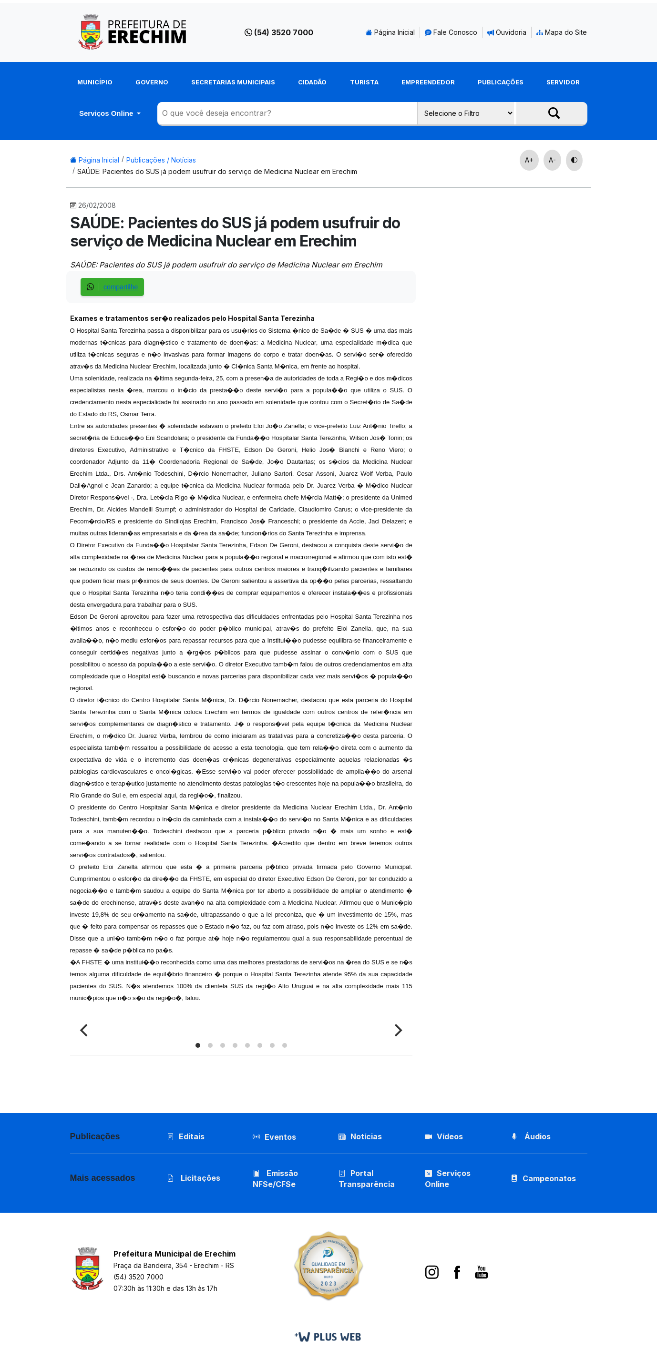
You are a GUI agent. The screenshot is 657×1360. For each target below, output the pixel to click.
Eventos (280, 1137)
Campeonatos (549, 1178)
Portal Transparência (367, 1178)
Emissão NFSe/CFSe (275, 1178)
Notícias (360, 1136)
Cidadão (312, 82)
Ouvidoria (506, 32)
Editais (186, 1136)
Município (95, 82)
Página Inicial (390, 32)
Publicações (501, 82)
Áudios (531, 1136)
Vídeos (444, 1136)
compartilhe (112, 287)
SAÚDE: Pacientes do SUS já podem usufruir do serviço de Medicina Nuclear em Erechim (217, 171)
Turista (364, 82)
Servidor (563, 82)
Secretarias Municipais (233, 82)
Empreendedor (428, 82)
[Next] (397, 1030)
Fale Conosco (451, 32)
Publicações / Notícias (161, 160)
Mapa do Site (561, 32)
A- (552, 160)
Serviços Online (107, 113)
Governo (151, 82)
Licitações (193, 1178)
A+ (529, 160)
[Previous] (85, 1030)
